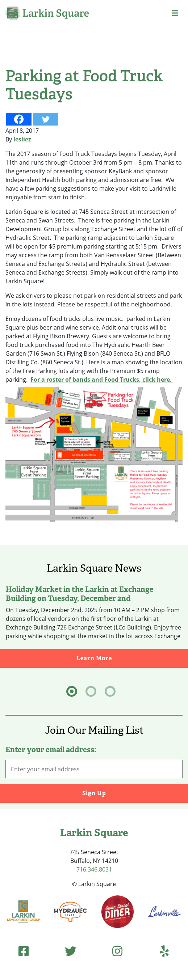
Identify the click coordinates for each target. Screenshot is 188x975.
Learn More (132, 658)
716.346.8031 (94, 869)
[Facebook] (19, 119)
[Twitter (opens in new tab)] (70, 951)
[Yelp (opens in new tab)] (164, 951)
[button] (175, 13)
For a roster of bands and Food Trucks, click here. (101, 379)
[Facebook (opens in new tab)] (23, 951)
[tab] (71, 691)
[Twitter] (45, 119)
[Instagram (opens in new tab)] (117, 951)
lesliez (22, 139)
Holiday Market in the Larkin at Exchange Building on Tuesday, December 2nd (80, 593)
